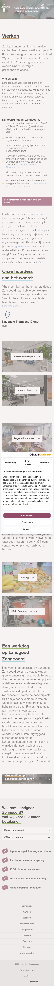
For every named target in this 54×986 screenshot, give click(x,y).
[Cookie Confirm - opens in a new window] (40, 454)
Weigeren (27, 529)
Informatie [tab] (44, 463)
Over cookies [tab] (27, 463)
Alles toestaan (27, 515)
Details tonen (27, 522)
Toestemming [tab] (9, 463)
